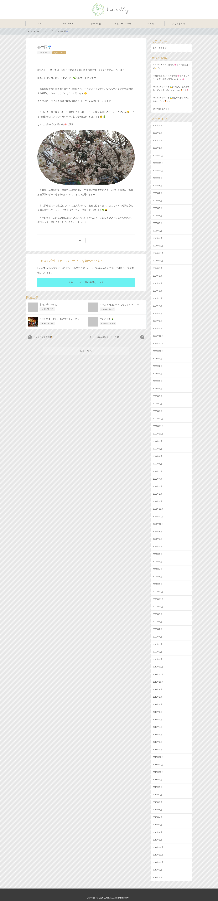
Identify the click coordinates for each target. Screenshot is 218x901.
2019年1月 (157, 749)
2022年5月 (157, 471)
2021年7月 (157, 546)
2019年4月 (157, 727)
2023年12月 (158, 336)
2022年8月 (157, 449)
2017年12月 (158, 847)
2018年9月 (157, 779)
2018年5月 (157, 810)
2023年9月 (157, 358)
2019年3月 (157, 734)
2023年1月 (157, 411)
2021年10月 (158, 524)
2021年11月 (158, 516)
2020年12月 (158, 592)
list (80, 240)
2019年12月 (158, 667)
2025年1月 (157, 238)
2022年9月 (157, 441)
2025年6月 (157, 201)
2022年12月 (158, 419)
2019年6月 (157, 712)
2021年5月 (157, 561)
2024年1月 (157, 328)
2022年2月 (157, 494)
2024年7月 (157, 283)
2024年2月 (157, 321)
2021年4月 (157, 569)
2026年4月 (157, 125)
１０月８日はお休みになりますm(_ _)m (119, 304)
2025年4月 (157, 216)
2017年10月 (158, 862)
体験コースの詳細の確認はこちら (86, 282)
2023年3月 (157, 396)
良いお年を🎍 (107, 319)
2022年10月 (158, 434)
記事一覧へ (86, 351)
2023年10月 (158, 351)
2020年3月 (157, 644)
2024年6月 (157, 291)
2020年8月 (157, 622)
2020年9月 (157, 614)
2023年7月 (157, 366)
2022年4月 (157, 479)
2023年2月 (157, 404)
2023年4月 (157, 388)
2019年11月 (158, 674)
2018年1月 (157, 840)
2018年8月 (157, 787)
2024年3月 (157, 313)
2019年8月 (157, 697)
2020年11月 (158, 599)
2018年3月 (157, 825)
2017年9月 (157, 870)
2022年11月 (158, 426)
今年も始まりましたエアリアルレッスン (59, 319)
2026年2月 (157, 140)
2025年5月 (157, 208)
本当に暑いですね (48, 304)
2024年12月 (158, 246)
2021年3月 (157, 576)
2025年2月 (157, 231)
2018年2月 (157, 832)
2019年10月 (158, 682)
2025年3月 (157, 223)
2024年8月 (157, 276)
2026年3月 (157, 133)
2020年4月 (157, 637)
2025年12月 (158, 155)
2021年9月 (157, 531)
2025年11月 (158, 163)
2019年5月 (157, 719)
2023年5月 (157, 381)
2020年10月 (158, 607)
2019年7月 (157, 704)
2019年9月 (157, 689)
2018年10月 (158, 772)
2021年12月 (158, 509)
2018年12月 (158, 757)
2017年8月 (157, 877)
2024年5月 (157, 298)
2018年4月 (157, 817)
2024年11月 (158, 253)
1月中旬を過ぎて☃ (161, 109)
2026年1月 (157, 148)
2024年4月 (157, 306)
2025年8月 (157, 185)
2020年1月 (157, 659)
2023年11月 (158, 343)
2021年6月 (157, 554)
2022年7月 (157, 456)
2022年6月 (157, 464)
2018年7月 (157, 795)
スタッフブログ (59, 53)
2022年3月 (157, 486)
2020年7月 (157, 629)
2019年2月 (157, 742)
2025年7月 (157, 193)
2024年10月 (158, 261)
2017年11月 (158, 855)
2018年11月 (158, 764)
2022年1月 (157, 501)
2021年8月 (157, 539)
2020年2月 (157, 652)
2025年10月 (158, 170)
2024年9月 (157, 268)
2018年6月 (157, 802)
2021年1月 (157, 584)
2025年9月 (157, 178)
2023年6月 (157, 373)
